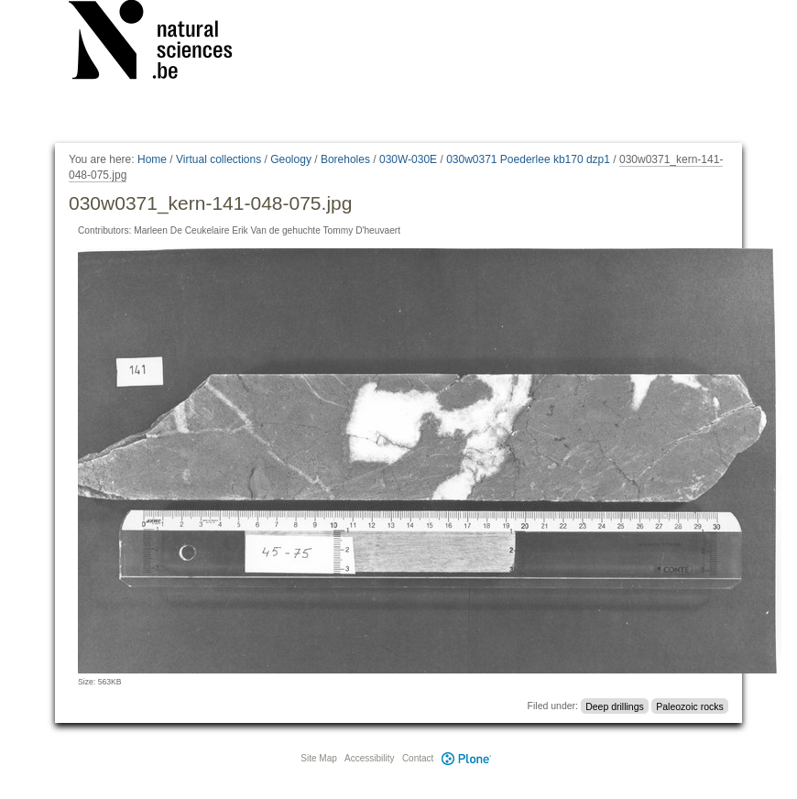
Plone (466, 758)
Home (152, 159)
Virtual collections (218, 159)
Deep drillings (614, 705)
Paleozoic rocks (690, 705)
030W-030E (408, 159)
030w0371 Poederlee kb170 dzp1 (528, 159)
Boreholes (345, 159)
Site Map (318, 758)
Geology (290, 159)
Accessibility (369, 758)
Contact (417, 758)
